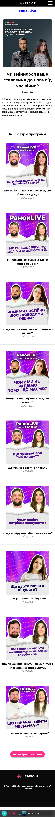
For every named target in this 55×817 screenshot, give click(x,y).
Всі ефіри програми (27, 754)
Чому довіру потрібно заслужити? (27, 533)
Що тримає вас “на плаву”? (27, 467)
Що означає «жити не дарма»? (28, 733)
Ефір (13, 813)
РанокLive (27, 11)
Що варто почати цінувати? (28, 598)
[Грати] (4, 813)
